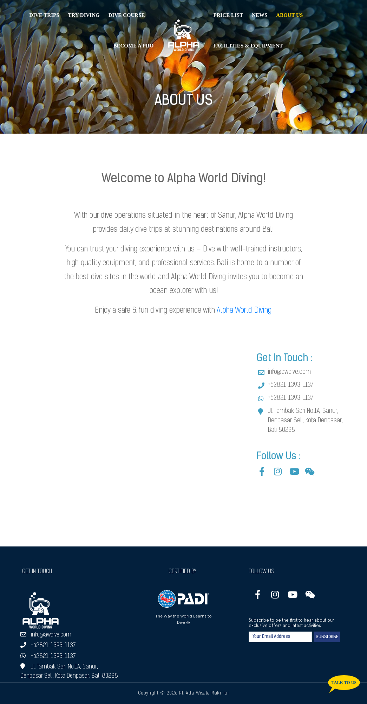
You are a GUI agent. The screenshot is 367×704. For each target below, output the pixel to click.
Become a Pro (133, 46)
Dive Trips (44, 15)
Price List (228, 15)
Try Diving (84, 15)
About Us (289, 15)
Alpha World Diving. (245, 311)
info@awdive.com (289, 372)
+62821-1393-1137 (291, 385)
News (259, 15)
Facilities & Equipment (248, 46)
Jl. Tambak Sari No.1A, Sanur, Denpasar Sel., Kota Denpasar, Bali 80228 (305, 421)
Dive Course (127, 15)
